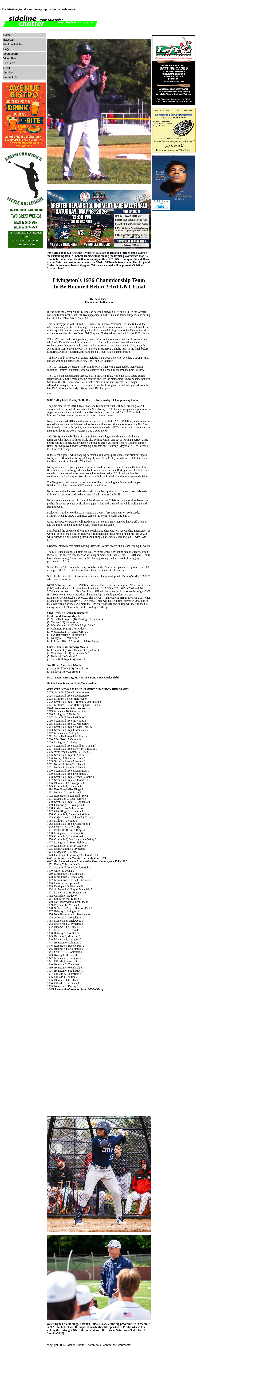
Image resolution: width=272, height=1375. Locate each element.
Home (7, 35)
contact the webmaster (117, 1345)
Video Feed (10, 58)
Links (6, 67)
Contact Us (10, 77)
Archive (8, 72)
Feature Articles (13, 44)
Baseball (8, 39)
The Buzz (9, 63)
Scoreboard (10, 53)
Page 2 (7, 49)
